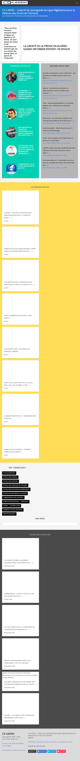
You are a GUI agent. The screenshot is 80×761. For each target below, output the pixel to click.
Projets (8, 746)
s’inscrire (15, 750)
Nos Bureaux (41, 742)
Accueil (4, 743)
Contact (70, 742)
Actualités (20, 743)
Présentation (32, 742)
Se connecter (7, 750)
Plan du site (21, 750)
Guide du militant (51, 742)
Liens (3, 746)
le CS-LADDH (12, 743)
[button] (77, 3)
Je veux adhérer (62, 742)
